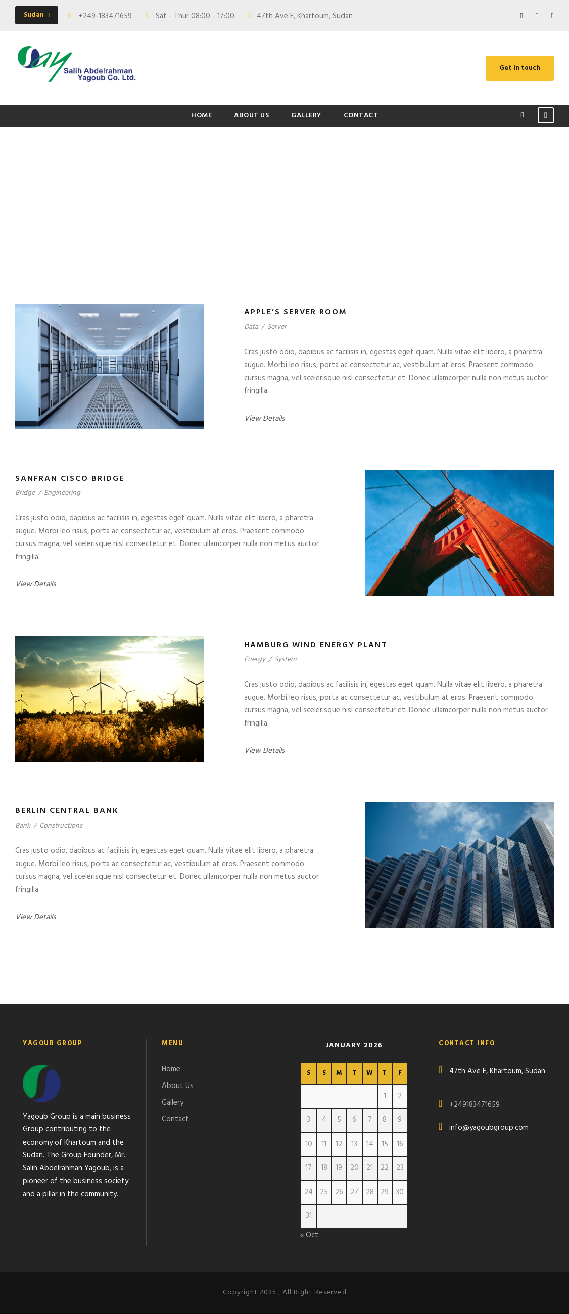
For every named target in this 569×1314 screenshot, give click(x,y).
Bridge (25, 493)
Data (251, 327)
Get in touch (519, 68)
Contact (361, 115)
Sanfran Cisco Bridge (69, 478)
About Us (251, 115)
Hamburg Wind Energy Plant (316, 645)
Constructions (60, 826)
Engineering (62, 493)
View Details (264, 419)
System (285, 659)
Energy (254, 659)
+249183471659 (474, 1105)
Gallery (306, 115)
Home (201, 115)
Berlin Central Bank (67, 811)
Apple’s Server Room (295, 312)
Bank (22, 826)
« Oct (309, 1235)
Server (277, 327)
